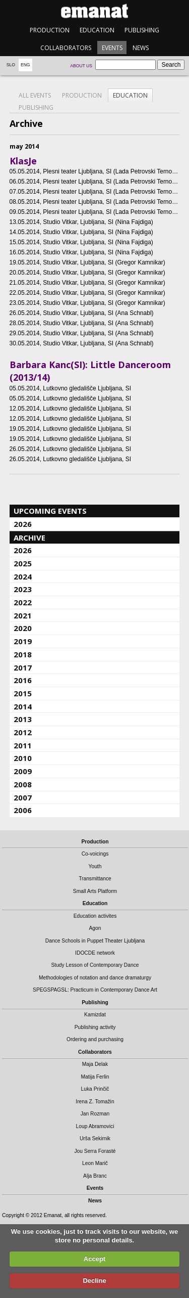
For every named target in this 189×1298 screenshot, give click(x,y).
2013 (23, 719)
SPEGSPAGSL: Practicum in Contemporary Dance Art (95, 990)
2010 (23, 758)
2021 (23, 615)
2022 (23, 602)
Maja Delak (95, 1064)
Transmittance (95, 878)
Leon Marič (95, 1163)
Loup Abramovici (95, 1126)
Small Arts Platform (95, 891)
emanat (94, 11)
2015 (23, 693)
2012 (23, 732)
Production (50, 30)
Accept (94, 1259)
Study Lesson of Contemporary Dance (95, 965)
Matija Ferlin (95, 1077)
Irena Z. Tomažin (95, 1101)
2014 (23, 706)
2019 (23, 641)
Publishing (141, 30)
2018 (23, 654)
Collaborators (65, 47)
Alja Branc (95, 1176)
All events (35, 95)
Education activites (95, 916)
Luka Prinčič (95, 1089)
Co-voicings (95, 854)
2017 (23, 667)
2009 (23, 771)
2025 (23, 563)
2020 (23, 628)
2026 (23, 524)
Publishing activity (95, 1027)
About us (81, 65)
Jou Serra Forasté (94, 1151)
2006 (23, 810)
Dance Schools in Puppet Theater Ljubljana (95, 941)
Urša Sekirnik (95, 1138)
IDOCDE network (95, 953)
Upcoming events (50, 511)
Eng (25, 64)
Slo (11, 64)
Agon (95, 928)
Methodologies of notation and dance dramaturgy (95, 977)
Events (112, 47)
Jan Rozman (95, 1113)
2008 (23, 784)
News (141, 47)
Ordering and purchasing (95, 1039)
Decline (94, 1280)
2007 (23, 797)
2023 (23, 589)
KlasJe (23, 161)
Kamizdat (95, 1014)
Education (97, 30)
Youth (95, 866)
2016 (23, 680)
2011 (23, 745)
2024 (23, 576)
